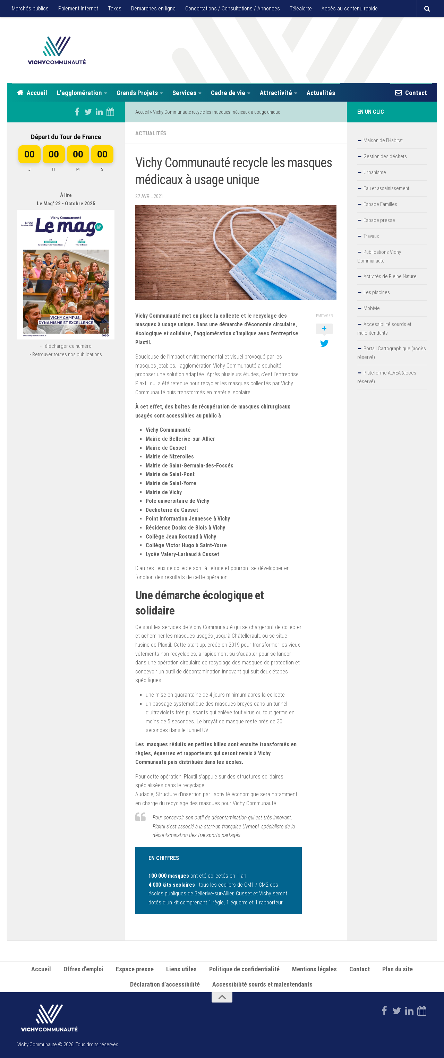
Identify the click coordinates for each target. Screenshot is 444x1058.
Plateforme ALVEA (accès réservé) (386, 377)
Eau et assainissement (386, 188)
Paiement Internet (78, 8)
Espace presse (379, 220)
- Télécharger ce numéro (66, 346)
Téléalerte (301, 8)
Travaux (371, 236)
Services (184, 93)
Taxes (114, 8)
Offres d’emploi (83, 968)
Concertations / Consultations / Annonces (232, 8)
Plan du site (397, 968)
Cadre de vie (228, 93)
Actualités (321, 93)
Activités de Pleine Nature (390, 276)
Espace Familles (380, 204)
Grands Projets (137, 93)
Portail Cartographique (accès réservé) (391, 352)
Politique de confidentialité (244, 968)
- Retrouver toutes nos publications (66, 354)
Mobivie (372, 308)
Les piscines (377, 292)
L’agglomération (79, 93)
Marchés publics (30, 8)
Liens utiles (181, 968)
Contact (416, 93)
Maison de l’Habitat (383, 140)
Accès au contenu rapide (350, 8)
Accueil (37, 93)
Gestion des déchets (385, 156)
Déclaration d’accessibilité (165, 983)
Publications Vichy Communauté (379, 256)
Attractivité (276, 93)
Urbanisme (375, 172)
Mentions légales (314, 968)
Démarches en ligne (153, 8)
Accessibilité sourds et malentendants (384, 328)
